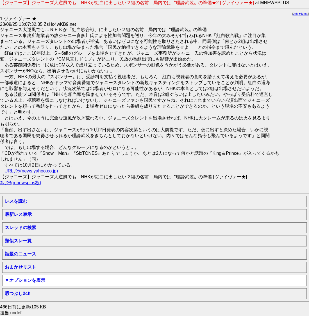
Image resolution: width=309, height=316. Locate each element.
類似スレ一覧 (18, 240)
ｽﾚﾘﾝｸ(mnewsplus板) (20, 182)
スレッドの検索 (20, 227)
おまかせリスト (20, 267)
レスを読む (16, 201)
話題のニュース (20, 254)
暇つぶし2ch (18, 293)
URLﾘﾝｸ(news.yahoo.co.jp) (31, 171)
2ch (295, 13)
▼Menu (303, 13)
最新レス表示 (18, 214)
